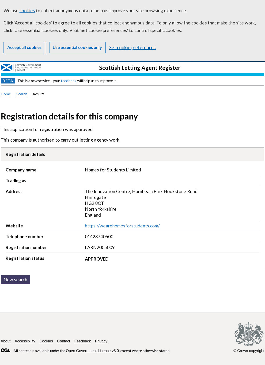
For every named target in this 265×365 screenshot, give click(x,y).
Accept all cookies (24, 47)
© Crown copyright (248, 351)
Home (6, 93)
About (6, 341)
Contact (63, 341)
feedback (68, 80)
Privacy (101, 341)
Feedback (82, 341)
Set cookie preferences (132, 47)
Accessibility (25, 341)
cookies (27, 10)
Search (21, 93)
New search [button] (15, 279)
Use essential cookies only (77, 47)
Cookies (46, 341)
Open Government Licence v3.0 (92, 351)
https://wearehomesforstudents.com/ (122, 225)
